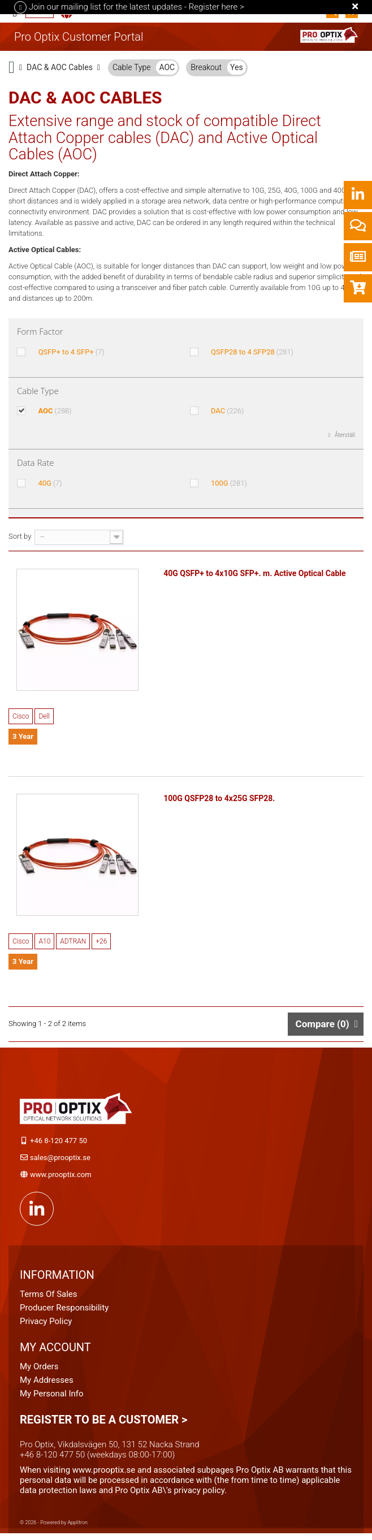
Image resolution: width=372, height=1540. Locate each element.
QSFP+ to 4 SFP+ (71, 352)
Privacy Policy (46, 1326)
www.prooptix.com (61, 1179)
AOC (167, 67)
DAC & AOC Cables (60, 67)
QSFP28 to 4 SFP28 (252, 352)
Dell (43, 719)
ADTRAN (73, 946)
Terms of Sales (48, 1299)
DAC (227, 410)
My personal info (52, 1398)
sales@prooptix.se (60, 1162)
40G (50, 483)
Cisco (20, 719)
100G (229, 483)
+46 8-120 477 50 (58, 1145)
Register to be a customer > (103, 1424)
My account (55, 1352)
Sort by (19, 536)
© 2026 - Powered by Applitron (54, 1527)
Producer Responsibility (64, 1312)
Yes (236, 67)
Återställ (345, 435)
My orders (39, 1371)
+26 (101, 946)
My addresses (46, 1384)
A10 (44, 946)
